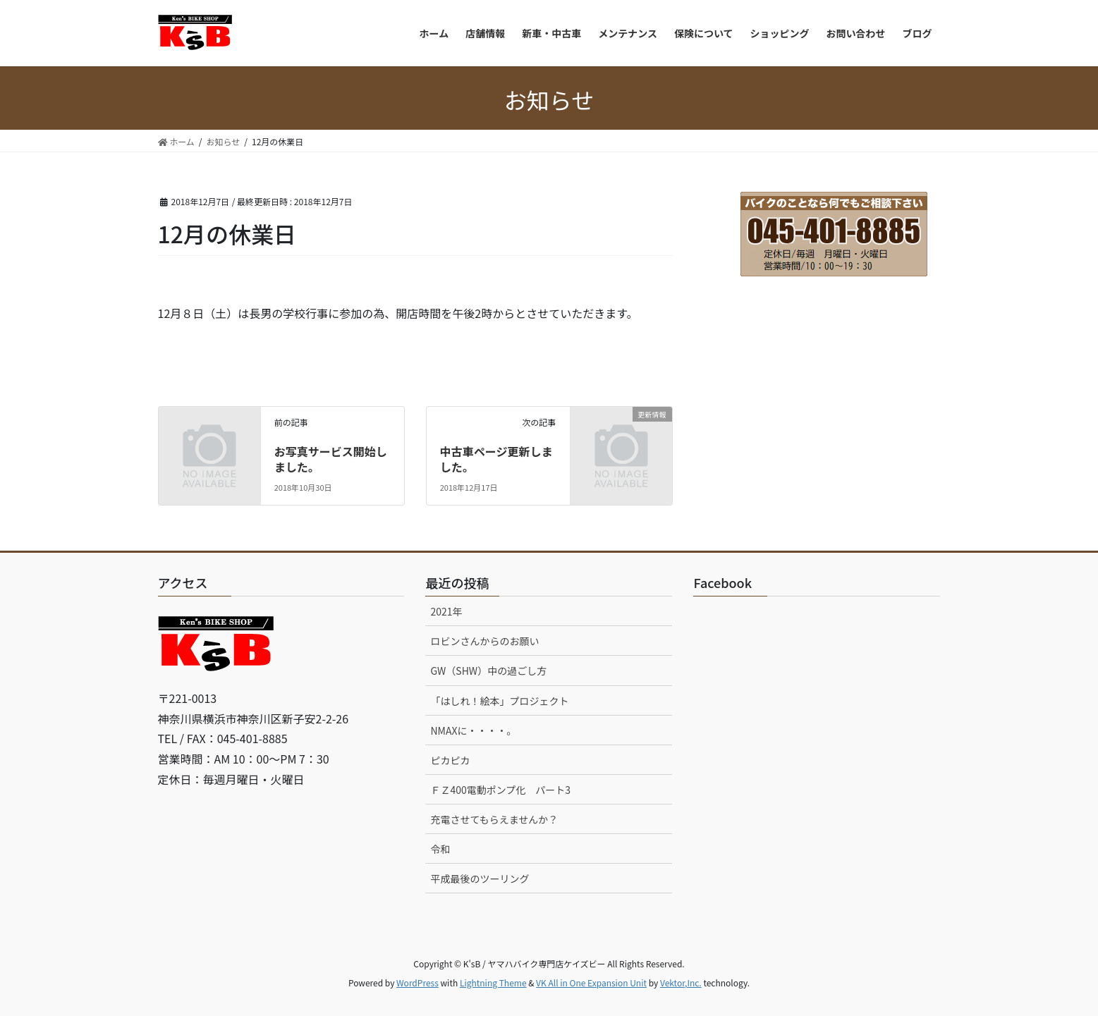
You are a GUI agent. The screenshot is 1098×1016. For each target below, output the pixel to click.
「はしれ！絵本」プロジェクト (499, 701)
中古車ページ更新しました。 (496, 459)
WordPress (417, 983)
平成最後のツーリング (479, 878)
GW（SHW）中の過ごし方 (488, 670)
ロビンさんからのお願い (484, 641)
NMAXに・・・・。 (473, 730)
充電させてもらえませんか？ (494, 819)
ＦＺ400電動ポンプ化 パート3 (500, 790)
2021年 (446, 611)
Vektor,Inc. (681, 983)
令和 (440, 849)
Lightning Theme (493, 983)
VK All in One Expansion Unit (591, 983)
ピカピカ (450, 760)
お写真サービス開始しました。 (330, 459)
